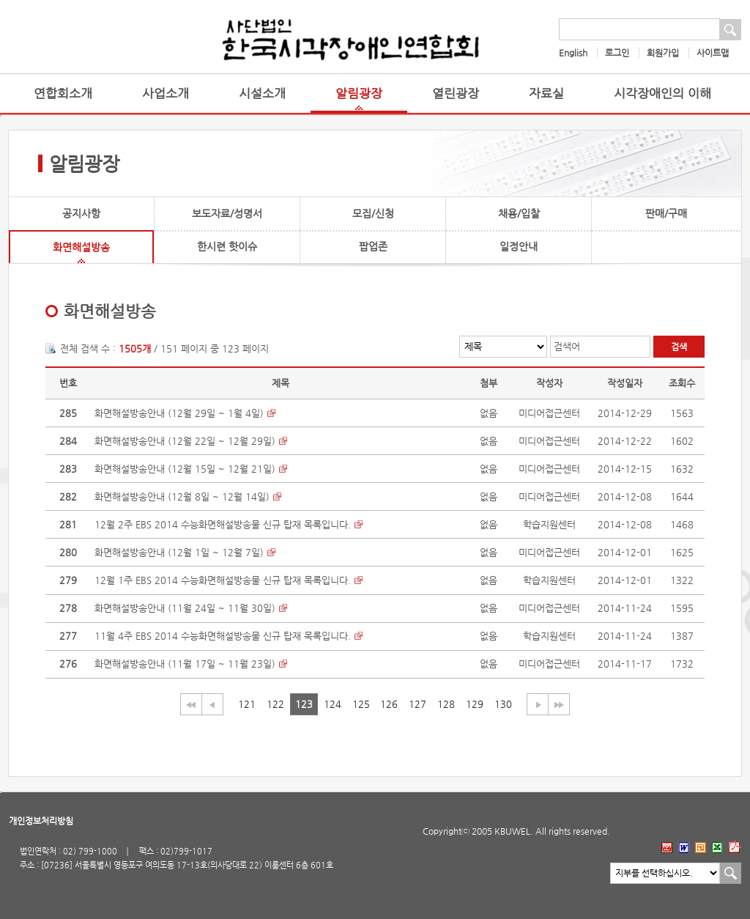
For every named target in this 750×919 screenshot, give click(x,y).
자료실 (546, 93)
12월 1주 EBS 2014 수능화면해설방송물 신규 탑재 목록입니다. (222, 580)
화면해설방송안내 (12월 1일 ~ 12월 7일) (179, 552)
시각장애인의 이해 (662, 93)
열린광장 (455, 93)
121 (247, 703)
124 (332, 703)
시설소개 (262, 93)
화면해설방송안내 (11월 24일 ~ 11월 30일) (184, 607)
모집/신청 (373, 213)
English (573, 53)
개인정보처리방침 (41, 821)
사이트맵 (713, 53)
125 (361, 703)
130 (503, 703)
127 (417, 703)
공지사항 (81, 213)
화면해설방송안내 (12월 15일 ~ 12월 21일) (184, 468)
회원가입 (663, 53)
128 (446, 703)
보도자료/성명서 (227, 213)
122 (275, 703)
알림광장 (358, 93)
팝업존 (373, 246)
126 (389, 703)
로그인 (617, 53)
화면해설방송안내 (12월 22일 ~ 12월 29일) (184, 440)
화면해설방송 (81, 247)
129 (474, 703)
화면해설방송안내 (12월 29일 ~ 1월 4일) (179, 412)
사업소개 (165, 93)
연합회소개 (63, 93)
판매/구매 (666, 213)
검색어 (567, 346)
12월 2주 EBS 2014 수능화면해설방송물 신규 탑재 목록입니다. (222, 524)
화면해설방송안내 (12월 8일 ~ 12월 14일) (182, 496)
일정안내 (519, 246)
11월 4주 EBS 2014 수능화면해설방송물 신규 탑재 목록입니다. (222, 635)
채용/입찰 (519, 213)
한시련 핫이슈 (227, 246)
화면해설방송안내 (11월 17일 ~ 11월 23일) (184, 663)
